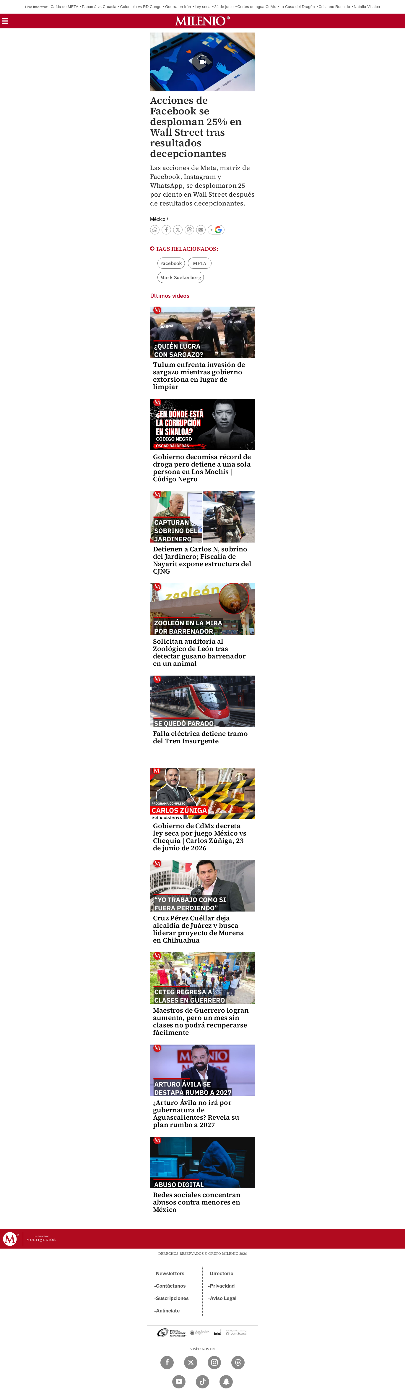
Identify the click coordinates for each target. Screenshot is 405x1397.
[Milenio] (202, 21)
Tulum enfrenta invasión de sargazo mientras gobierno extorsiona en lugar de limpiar (199, 375)
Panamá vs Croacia (99, 6)
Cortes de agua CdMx (257, 6)
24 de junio (224, 6)
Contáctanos (171, 1286)
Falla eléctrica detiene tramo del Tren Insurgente (200, 737)
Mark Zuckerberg (180, 277)
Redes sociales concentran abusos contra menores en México (196, 1202)
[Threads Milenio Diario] (238, 1362)
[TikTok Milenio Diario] (202, 1381)
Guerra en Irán (178, 6)
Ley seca (203, 6)
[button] (5, 22)
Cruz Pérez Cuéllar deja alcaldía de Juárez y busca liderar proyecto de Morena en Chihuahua (198, 929)
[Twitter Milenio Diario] (190, 1362)
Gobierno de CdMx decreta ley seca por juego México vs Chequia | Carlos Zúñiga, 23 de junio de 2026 (200, 837)
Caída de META (64, 6)
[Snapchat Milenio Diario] (226, 1381)
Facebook (171, 263)
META (199, 263)
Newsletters (170, 1273)
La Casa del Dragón (297, 6)
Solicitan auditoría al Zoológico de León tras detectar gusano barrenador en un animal (199, 652)
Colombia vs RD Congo (141, 6)
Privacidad (222, 1286)
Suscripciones (172, 1298)
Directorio (222, 1273)
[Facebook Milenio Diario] (167, 1362)
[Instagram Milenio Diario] (214, 1362)
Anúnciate (168, 1311)
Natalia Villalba (367, 6)
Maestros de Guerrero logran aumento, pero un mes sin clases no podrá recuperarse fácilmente (201, 1021)
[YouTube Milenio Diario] (179, 1381)
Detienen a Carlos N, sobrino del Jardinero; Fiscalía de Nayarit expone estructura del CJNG (202, 560)
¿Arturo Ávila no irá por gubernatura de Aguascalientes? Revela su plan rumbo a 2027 (196, 1113)
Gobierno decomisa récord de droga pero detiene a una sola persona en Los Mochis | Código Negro (202, 468)
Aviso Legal (223, 1298)
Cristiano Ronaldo (334, 6)
